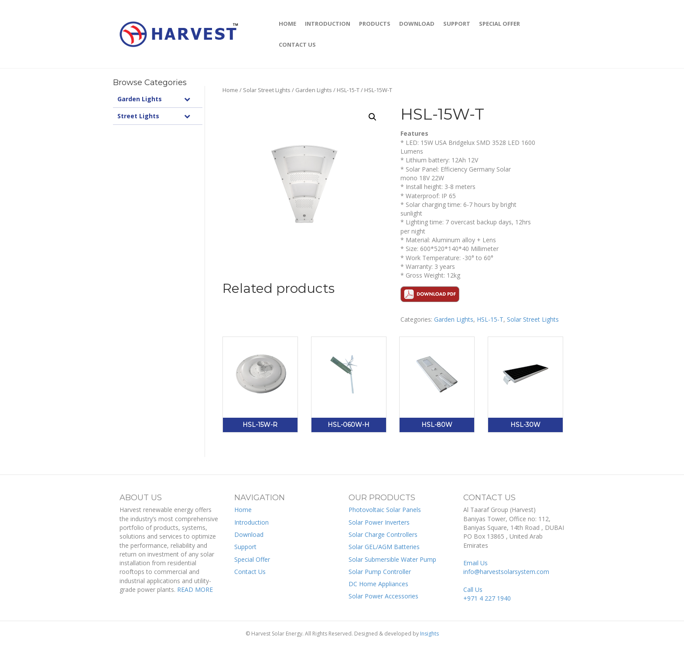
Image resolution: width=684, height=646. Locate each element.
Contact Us (297, 44)
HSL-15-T (348, 90)
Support (456, 23)
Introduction (327, 23)
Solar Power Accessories (383, 596)
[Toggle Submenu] (187, 99)
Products (374, 23)
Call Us (487, 593)
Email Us (506, 567)
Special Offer (499, 23)
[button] (372, 117)
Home (287, 23)
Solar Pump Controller (380, 571)
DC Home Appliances (378, 584)
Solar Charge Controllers (383, 534)
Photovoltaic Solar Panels (385, 509)
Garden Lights (313, 90)
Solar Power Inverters (379, 522)
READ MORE (195, 589)
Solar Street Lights (267, 90)
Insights (429, 633)
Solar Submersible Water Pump (392, 559)
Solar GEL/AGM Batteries (384, 547)
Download (416, 23)
